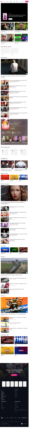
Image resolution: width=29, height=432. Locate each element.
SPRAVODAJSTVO (3, 404)
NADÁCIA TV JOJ (4, 397)
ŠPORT (2, 408)
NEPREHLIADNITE (17, 404)
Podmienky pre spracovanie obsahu (4, 424)
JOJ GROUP (3, 402)
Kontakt (20, 424)
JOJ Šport (17, 1)
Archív (7, 1)
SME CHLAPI (16, 394)
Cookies (8, 424)
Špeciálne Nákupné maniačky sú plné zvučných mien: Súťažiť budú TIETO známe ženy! (16, 16)
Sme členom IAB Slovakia (17, 424)
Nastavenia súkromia (12, 424)
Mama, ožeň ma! (14, 124)
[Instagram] (23, 420)
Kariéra (15, 411)
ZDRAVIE (16, 395)
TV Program (11, 1)
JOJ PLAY (3, 392)
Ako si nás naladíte (17, 408)
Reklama (16, 407)
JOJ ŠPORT (3, 394)
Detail (12, 128)
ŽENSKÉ (16, 391)
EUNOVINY (2, 411)
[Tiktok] (26, 420)
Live (4, 1)
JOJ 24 (14, 1)
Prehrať (14, 375)
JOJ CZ (2, 400)
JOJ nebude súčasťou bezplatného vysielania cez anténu (21, 412)
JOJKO (2, 395)
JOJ (2, 390)
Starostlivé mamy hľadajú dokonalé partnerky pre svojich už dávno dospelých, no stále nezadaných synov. (18, 126)
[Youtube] (25, 420)
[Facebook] (22, 420)
